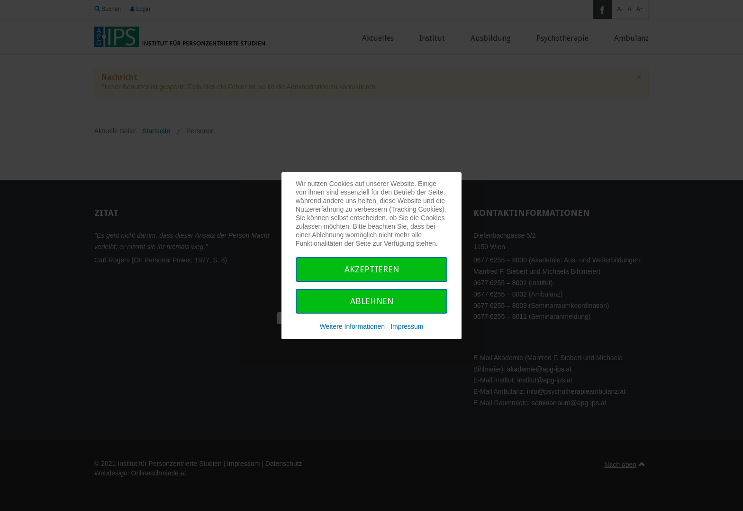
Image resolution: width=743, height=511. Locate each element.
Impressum (406, 326)
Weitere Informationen (352, 326)
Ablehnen (371, 301)
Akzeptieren (371, 269)
